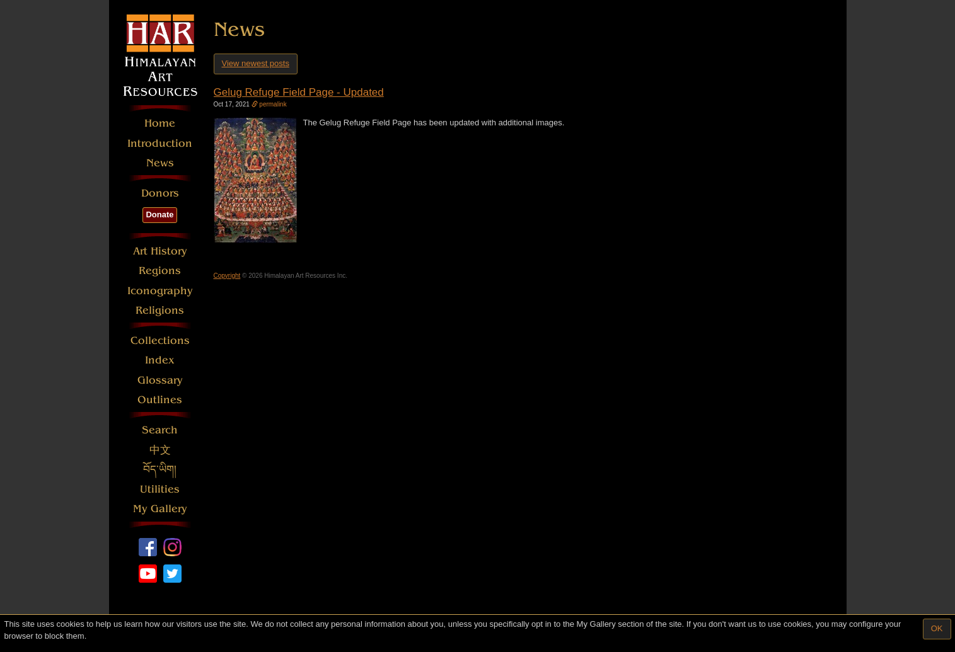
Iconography (160, 291)
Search (160, 430)
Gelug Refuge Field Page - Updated (299, 92)
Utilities (160, 489)
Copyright (227, 275)
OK (937, 628)
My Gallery (160, 509)
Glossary (160, 380)
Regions (160, 271)
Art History (160, 251)
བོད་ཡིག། (160, 470)
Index (160, 360)
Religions (160, 310)
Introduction (159, 143)
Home (159, 123)
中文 (160, 450)
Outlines (159, 400)
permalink (269, 104)
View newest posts (255, 63)
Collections (160, 340)
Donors (160, 193)
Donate (159, 214)
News (160, 163)
